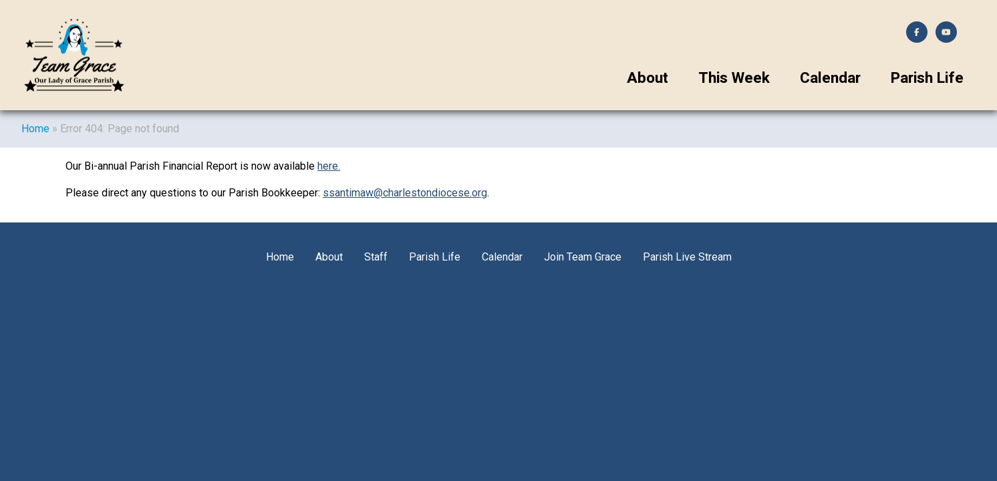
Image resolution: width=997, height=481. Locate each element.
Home (35, 128)
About (647, 78)
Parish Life (927, 78)
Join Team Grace (582, 257)
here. (328, 166)
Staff (376, 257)
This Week (734, 78)
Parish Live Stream (687, 257)
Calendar (830, 78)
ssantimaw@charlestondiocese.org (405, 192)
